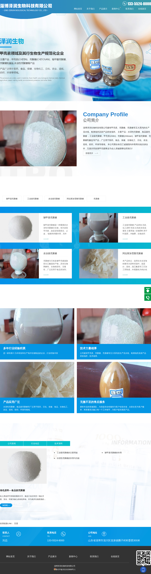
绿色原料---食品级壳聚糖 (12, 490)
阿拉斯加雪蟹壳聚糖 (75, 199)
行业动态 (35, 443)
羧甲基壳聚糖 (11, 199)
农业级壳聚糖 (54, 199)
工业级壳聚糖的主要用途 (67, 453)
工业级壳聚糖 (33, 199)
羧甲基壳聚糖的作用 (113, 453)
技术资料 (58, 443)
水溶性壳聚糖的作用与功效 (68, 458)
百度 (16, 523)
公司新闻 (12, 443)
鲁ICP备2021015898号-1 (64, 569)
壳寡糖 (96, 199)
